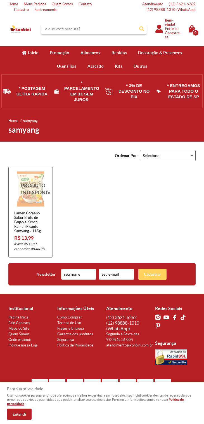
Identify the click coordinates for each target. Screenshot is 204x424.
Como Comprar (69, 317)
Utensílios (66, 66)
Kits (118, 66)
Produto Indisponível (30, 189)
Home (13, 4)
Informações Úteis (75, 308)
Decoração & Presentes (160, 52)
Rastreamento (45, 10)
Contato (85, 4)
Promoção (59, 52)
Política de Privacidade (75, 345)
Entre (169, 29)
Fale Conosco (19, 323)
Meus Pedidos (35, 4)
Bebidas (119, 52)
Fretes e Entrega (70, 328)
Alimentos (90, 52)
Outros (140, 66)
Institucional (20, 308)
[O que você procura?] (142, 29)
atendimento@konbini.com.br (129, 345)
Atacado (95, 66)
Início (33, 52)
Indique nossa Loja (23, 345)
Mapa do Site (18, 328)
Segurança (65, 340)
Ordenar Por (126, 155)
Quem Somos (62, 4)
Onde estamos (20, 340)
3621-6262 (182, 4)
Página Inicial (18, 317)
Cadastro (21, 10)
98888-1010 (171, 10)
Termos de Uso (69, 323)
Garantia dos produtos (75, 334)
